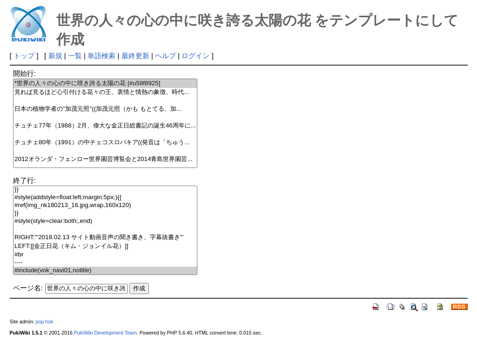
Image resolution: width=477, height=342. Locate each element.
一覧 (75, 56)
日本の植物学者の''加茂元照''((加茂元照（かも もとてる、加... (105, 109)
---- (105, 263)
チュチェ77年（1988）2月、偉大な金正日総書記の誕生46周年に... (105, 125)
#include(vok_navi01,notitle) (105, 271)
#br (105, 255)
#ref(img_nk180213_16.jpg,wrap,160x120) (105, 205)
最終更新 (135, 56)
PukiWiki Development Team (105, 332)
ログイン (195, 56)
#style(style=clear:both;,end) (105, 221)
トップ (23, 56)
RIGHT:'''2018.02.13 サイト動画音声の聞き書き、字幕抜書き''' (105, 237)
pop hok (45, 321)
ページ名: (28, 288)
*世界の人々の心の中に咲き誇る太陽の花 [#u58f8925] (105, 83)
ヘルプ (165, 56)
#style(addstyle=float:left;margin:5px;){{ (105, 197)
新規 (55, 56)
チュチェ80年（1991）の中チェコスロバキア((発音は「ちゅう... (105, 142)
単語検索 (101, 56)
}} (105, 190)
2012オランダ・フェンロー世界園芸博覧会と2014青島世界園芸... (105, 159)
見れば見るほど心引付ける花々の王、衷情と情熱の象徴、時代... (105, 92)
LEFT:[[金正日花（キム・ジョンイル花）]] (105, 246)
